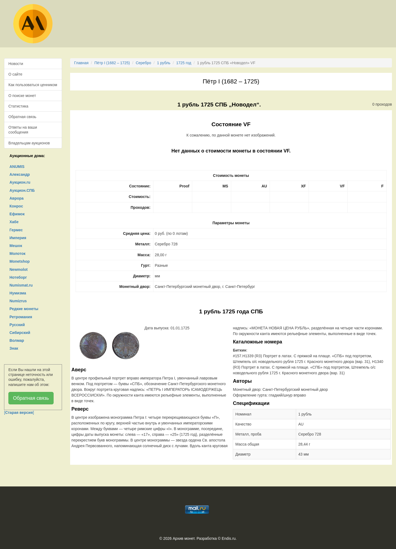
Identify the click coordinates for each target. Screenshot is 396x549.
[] (19, 412)
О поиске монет (22, 95)
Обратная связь (22, 117)
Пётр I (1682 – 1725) (112, 63)
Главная (81, 63)
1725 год (183, 63)
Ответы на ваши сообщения (22, 129)
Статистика (18, 106)
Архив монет (183, 538)
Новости (15, 63)
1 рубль (163, 63)
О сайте (15, 74)
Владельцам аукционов (29, 143)
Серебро (143, 63)
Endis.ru (228, 538)
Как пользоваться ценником (32, 85)
